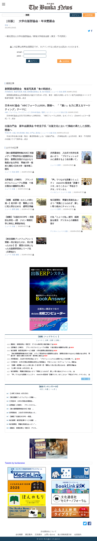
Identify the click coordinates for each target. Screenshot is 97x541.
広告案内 (38, 534)
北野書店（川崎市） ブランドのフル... (22, 405)
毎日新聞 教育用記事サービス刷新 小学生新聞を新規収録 (31, 350)
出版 (14, 133)
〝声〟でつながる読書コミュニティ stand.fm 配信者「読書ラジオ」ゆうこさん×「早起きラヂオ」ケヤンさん (49, 374)
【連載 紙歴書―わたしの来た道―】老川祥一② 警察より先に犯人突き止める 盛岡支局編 (19, 203)
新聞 (64, 92)
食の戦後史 (46, 92)
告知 (6, 25)
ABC (6, 112)
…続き (23, 98)
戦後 (24, 92)
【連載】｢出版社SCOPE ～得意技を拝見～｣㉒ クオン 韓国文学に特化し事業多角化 (19, 220)
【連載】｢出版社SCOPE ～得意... (20, 416)
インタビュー (55, 192)
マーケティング (24, 112)
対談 (13, 172)
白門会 (32, 133)
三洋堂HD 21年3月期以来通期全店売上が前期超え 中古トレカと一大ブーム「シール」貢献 (43, 362)
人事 (46, 340)
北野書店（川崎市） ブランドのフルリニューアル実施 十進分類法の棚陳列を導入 (19, 183)
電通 (43, 112)
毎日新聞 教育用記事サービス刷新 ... (22, 420)
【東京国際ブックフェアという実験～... (22, 397)
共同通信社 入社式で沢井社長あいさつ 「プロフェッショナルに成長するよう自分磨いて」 (64, 156)
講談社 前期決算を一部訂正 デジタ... (23, 428)
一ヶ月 (52, 389)
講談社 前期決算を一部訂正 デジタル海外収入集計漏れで (31, 344)
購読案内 (28, 534)
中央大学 (8, 133)
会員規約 (77, 534)
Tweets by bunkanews (15, 463)
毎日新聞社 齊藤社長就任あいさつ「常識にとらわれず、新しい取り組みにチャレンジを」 (64, 203)
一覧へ (84, 379)
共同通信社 (9, 92)
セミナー (49, 112)
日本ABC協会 (35, 112)
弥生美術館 (21, 133)
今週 (46, 389)
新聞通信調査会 (33, 92)
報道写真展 (18, 92)
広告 (66, 112)
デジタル (53, 231)
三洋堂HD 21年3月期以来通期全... (21, 401)
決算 (51, 340)
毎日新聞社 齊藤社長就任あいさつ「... (22, 424)
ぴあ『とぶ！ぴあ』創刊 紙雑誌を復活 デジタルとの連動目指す (64, 220)
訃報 (57, 340)
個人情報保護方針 (65, 534)
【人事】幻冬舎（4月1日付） (21, 368)
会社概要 (19, 534)
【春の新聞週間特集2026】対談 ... (21, 409)
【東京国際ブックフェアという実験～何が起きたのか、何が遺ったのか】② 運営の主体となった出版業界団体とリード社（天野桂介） (19, 245)
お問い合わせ (49, 534)
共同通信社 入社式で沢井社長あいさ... (22, 413)
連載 (17, 209)
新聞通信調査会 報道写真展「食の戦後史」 (29, 89)
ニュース (55, 92)
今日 (41, 389)
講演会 (38, 133)
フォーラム (13, 112)
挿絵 (27, 133)
